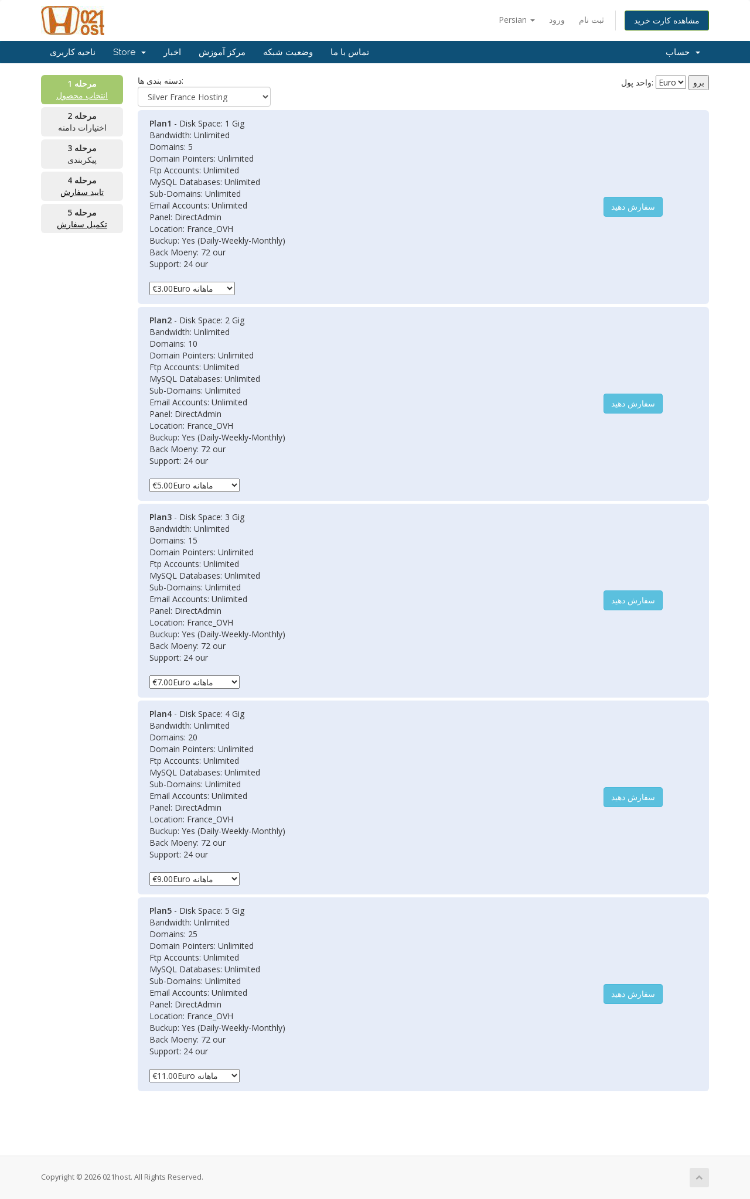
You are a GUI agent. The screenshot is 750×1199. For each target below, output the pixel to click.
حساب (683, 52)
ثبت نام (591, 19)
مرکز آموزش (222, 52)
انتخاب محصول (82, 95)
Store (129, 52)
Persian (517, 19)
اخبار (172, 52)
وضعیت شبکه (288, 52)
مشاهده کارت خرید (667, 20)
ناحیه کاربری (73, 52)
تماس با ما (349, 52)
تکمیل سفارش (82, 224)
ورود (557, 19)
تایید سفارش (82, 191)
